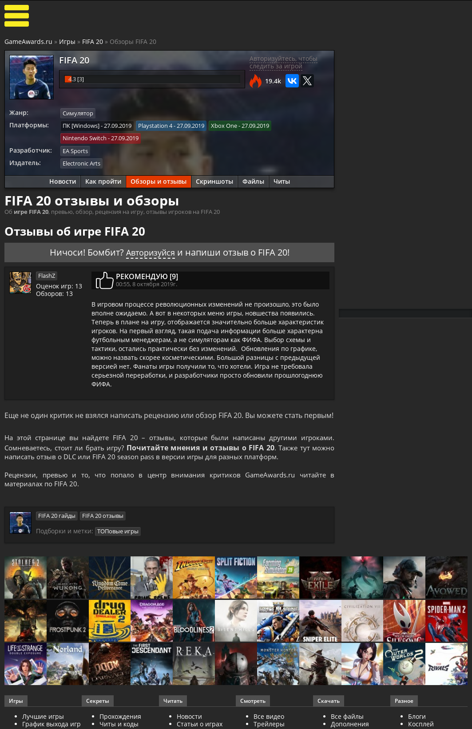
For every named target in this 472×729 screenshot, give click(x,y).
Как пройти (103, 180)
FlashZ (46, 274)
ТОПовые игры (118, 532)
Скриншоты (214, 180)
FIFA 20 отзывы (102, 517)
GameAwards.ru (28, 41)
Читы (282, 180)
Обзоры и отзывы (158, 180)
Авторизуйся (150, 250)
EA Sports (75, 150)
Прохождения (120, 717)
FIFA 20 (92, 41)
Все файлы (347, 717)
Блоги (417, 717)
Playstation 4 (155, 125)
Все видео (269, 717)
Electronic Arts (81, 162)
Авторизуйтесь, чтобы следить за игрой (283, 62)
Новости (62, 180)
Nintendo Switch (85, 138)
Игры (67, 41)
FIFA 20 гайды (56, 517)
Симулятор (78, 113)
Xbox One (224, 125)
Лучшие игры (43, 717)
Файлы (253, 180)
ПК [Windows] (81, 125)
